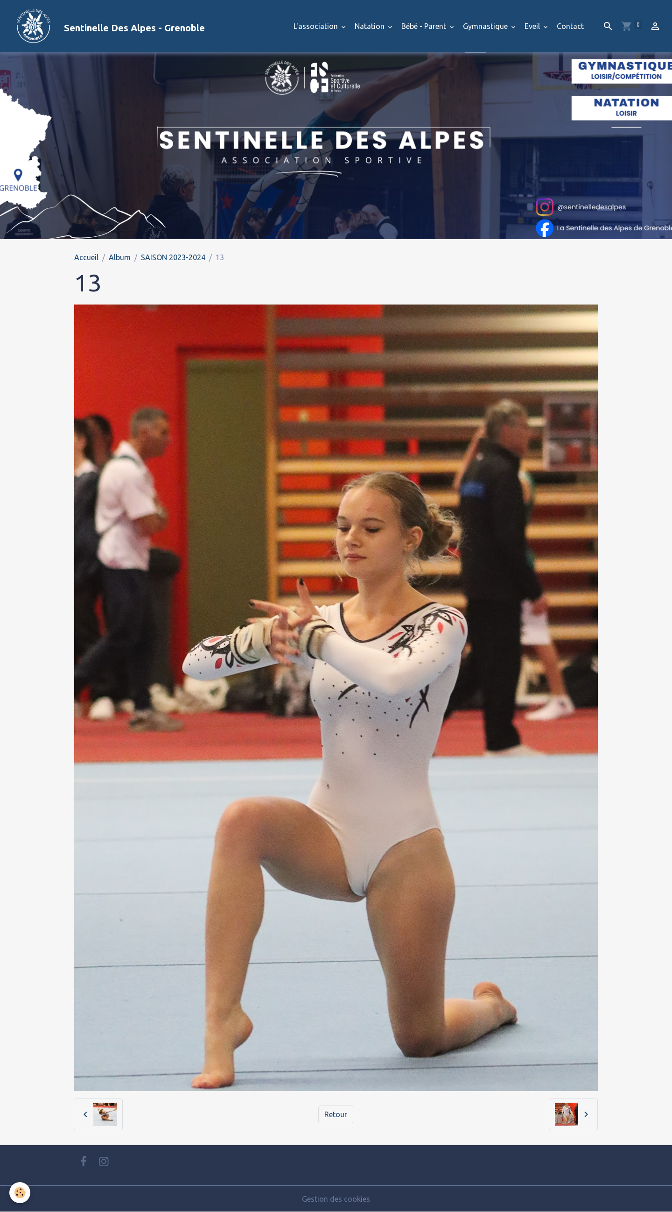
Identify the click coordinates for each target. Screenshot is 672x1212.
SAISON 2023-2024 (173, 257)
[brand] (106, 26)
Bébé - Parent (424, 26)
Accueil (86, 257)
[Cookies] (19, 1192)
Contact (570, 26)
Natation (370, 26)
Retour (335, 1114)
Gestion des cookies (336, 1199)
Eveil (533, 26)
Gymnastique (486, 26)
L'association (317, 26)
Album (120, 257)
